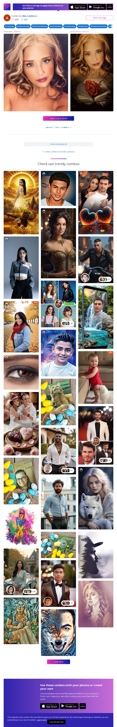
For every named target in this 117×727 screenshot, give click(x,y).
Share (99, 17)
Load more (58, 662)
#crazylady (9, 26)
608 (24, 19)
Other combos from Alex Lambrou (58, 151)
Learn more (42, 720)
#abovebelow (56, 26)
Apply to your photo (58, 118)
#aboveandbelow (39, 26)
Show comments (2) (58, 144)
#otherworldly (23, 26)
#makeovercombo (98, 26)
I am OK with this (56, 722)
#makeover (83, 26)
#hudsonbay (69, 26)
